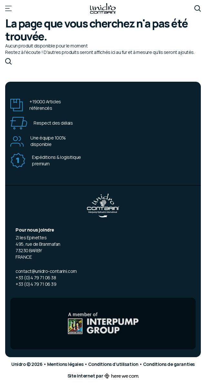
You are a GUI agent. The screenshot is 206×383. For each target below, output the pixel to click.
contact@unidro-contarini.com (46, 271)
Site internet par (103, 376)
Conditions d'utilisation (113, 364)
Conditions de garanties (169, 364)
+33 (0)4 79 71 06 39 (35, 284)
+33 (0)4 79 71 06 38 (35, 277)
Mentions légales (65, 364)
